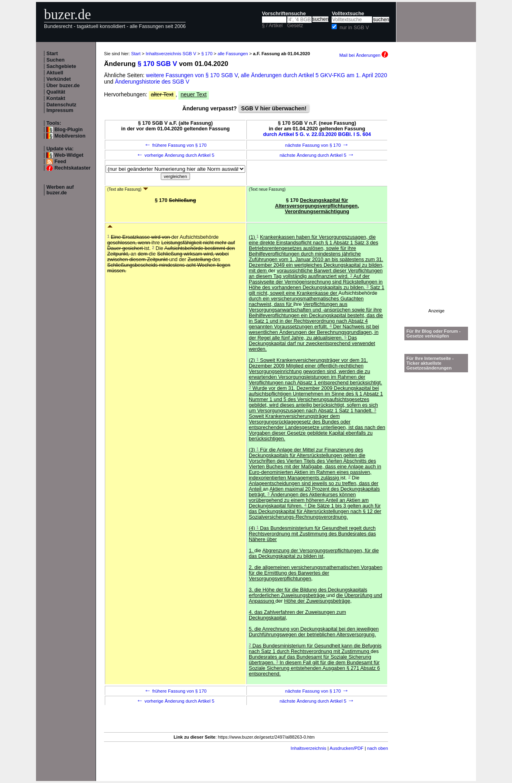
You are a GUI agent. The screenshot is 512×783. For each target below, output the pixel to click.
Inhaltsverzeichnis (308, 748)
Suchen (55, 60)
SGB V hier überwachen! (273, 108)
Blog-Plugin (68, 129)
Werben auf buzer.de (60, 190)
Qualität (55, 92)
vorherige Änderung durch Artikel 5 (175, 155)
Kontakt (55, 98)
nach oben (377, 748)
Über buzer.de (63, 85)
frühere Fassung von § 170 (175, 145)
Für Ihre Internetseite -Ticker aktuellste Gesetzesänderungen (430, 363)
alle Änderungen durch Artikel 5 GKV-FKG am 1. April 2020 (314, 75)
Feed (60, 161)
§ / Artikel (272, 25)
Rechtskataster (72, 168)
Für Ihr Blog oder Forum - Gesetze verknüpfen (433, 333)
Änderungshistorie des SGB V (152, 81)
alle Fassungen (233, 53)
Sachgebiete (61, 66)
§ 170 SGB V (157, 64)
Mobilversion (70, 136)
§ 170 (206, 53)
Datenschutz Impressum (61, 107)
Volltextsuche (348, 13)
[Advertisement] (436, 188)
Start (52, 53)
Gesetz (295, 25)
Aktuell (54, 73)
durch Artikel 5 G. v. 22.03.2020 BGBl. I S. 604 (317, 134)
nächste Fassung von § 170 (317, 145)
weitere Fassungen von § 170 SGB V (192, 75)
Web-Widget (68, 155)
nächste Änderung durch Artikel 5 (317, 155)
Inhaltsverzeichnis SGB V (171, 53)
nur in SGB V (354, 27)
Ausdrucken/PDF (347, 748)
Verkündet (58, 79)
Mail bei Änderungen (363, 55)
